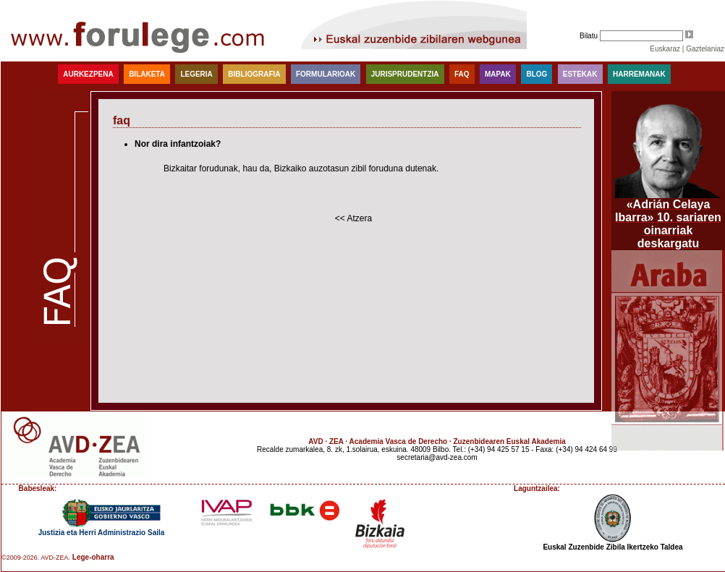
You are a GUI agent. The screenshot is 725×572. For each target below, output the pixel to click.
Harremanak (639, 74)
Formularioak (325, 74)
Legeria (196, 74)
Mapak (498, 74)
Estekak (580, 74)
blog (536, 74)
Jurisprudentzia (405, 74)
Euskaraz (665, 49)
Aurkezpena (88, 74)
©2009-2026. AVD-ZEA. (35, 557)
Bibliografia (254, 74)
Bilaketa (147, 74)
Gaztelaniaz (705, 49)
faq (462, 74)
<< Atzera (353, 218)
